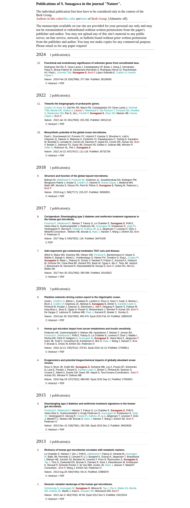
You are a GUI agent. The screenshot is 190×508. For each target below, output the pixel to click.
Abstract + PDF (55, 83)
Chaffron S (59, 301)
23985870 (103, 472)
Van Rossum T (107, 110)
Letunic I (78, 110)
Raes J (95, 231)
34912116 (105, 120)
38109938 (106, 79)
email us (51, 46)
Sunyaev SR (87, 491)
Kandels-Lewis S (127, 304)
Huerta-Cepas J (109, 182)
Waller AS (122, 488)
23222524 (121, 495)
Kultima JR (90, 229)
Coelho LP (121, 72)
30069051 (104, 192)
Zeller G (48, 147)
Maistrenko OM (55, 113)
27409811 (123, 347)
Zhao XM (110, 113)
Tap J (47, 462)
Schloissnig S (51, 488)
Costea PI (77, 229)
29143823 (106, 272)
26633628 (126, 425)
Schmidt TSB (64, 72)
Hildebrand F (91, 110)
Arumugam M (103, 226)
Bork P (91, 72)
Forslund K (50, 223)
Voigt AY (131, 226)
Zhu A (113, 488)
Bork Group (99, 18)
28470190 (100, 238)
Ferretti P (84, 113)
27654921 (127, 379)
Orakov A (68, 110)
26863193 (126, 316)
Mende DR (56, 110)
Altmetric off (117, 18)
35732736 (105, 151)
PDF (49, 242)
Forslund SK (122, 110)
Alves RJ (61, 107)
